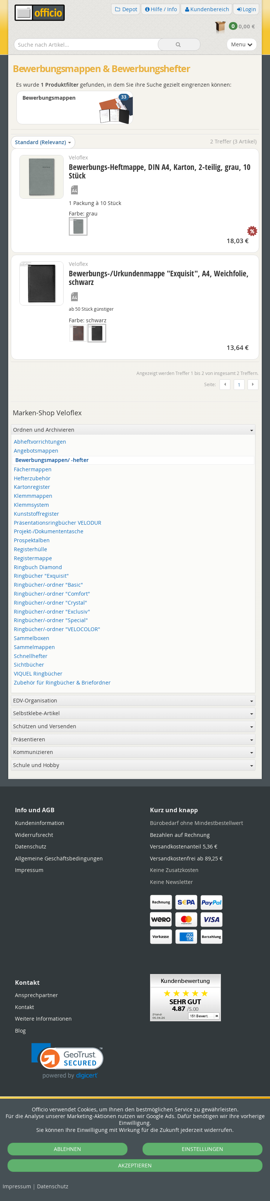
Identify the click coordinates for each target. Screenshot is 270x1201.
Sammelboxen (31, 638)
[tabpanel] (135, 778)
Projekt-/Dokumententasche (48, 531)
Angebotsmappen (36, 451)
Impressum (17, 1186)
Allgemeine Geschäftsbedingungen (59, 858)
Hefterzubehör (32, 478)
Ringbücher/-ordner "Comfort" (52, 594)
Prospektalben (32, 540)
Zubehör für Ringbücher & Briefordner (62, 683)
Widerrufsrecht (34, 834)
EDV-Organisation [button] (133, 700)
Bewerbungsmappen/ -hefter (52, 460)
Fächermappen (33, 469)
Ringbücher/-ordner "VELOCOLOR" (57, 629)
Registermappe (33, 558)
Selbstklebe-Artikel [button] (133, 713)
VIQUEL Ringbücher (38, 674)
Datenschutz (52, 1186)
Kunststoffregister (36, 514)
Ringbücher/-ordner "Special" (51, 620)
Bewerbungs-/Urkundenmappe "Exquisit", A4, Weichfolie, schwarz (159, 277)
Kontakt (24, 1007)
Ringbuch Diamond (38, 567)
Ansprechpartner (36, 995)
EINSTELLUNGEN (202, 1148)
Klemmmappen (33, 496)
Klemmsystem (31, 505)
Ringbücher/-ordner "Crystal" (50, 603)
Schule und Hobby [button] (133, 765)
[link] (67, 1061)
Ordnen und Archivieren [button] (133, 429)
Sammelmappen (34, 647)
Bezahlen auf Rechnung (180, 834)
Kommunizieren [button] (133, 751)
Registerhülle (30, 549)
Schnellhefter (30, 656)
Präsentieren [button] (133, 739)
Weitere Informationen (43, 1018)
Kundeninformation (39, 822)
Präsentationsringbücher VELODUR (57, 523)
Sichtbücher (29, 665)
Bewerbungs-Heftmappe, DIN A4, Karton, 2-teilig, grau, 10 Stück (160, 171)
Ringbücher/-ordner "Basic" (48, 585)
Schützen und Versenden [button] (133, 726)
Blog (20, 1030)
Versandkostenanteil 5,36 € (183, 846)
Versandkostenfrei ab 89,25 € (186, 858)
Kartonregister (32, 487)
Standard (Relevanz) (43, 142)
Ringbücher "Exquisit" (41, 576)
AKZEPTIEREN (135, 1165)
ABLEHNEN (67, 1148)
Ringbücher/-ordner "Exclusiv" (52, 612)
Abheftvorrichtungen (40, 442)
